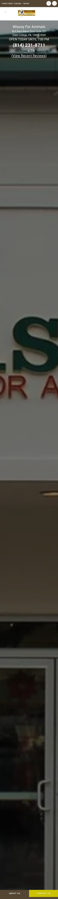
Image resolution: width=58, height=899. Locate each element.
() (29, 56)
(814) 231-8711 (29, 45)
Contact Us (44, 893)
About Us (14, 893)
